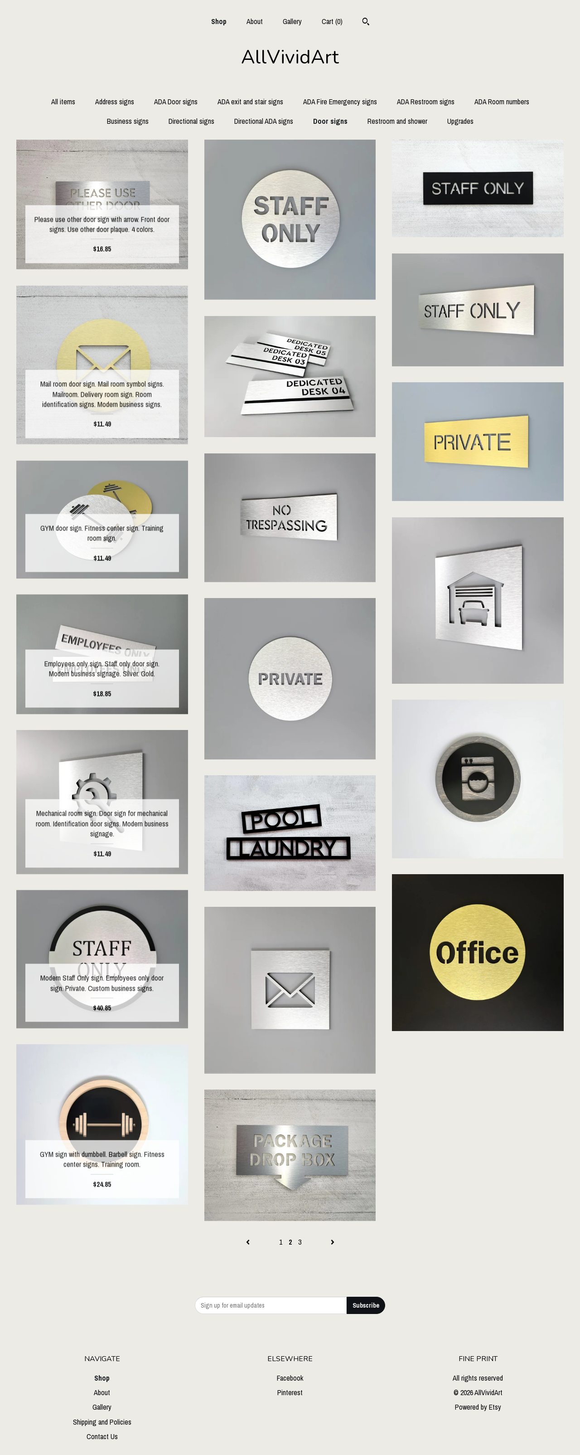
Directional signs (191, 121)
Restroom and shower (397, 121)
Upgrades (460, 121)
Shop (219, 21)
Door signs (330, 121)
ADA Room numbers (501, 102)
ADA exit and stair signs (250, 102)
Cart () (332, 21)
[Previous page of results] (249, 1242)
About (254, 21)
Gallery (292, 21)
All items (63, 102)
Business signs (128, 121)
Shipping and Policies (102, 1422)
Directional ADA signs (263, 121)
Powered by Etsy (478, 1407)
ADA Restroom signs (425, 102)
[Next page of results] (332, 1242)
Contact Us (102, 1436)
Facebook (290, 1378)
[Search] (365, 23)
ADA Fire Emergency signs (340, 102)
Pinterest (290, 1392)
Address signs (114, 102)
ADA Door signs (176, 102)
